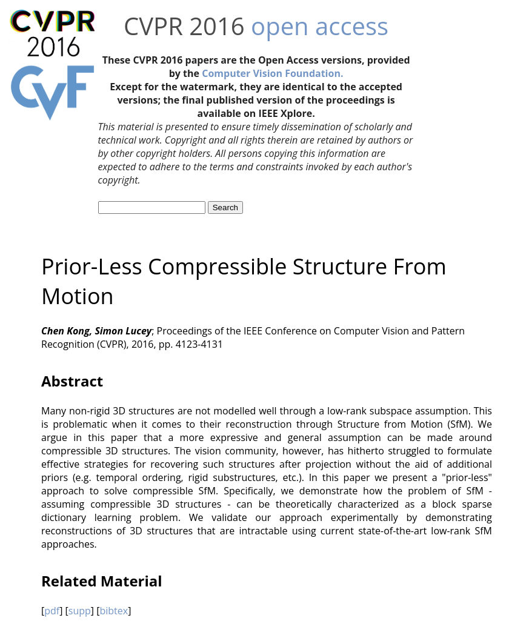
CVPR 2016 (184, 25)
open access (319, 25)
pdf (51, 610)
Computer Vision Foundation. (272, 73)
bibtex (113, 610)
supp (79, 610)
